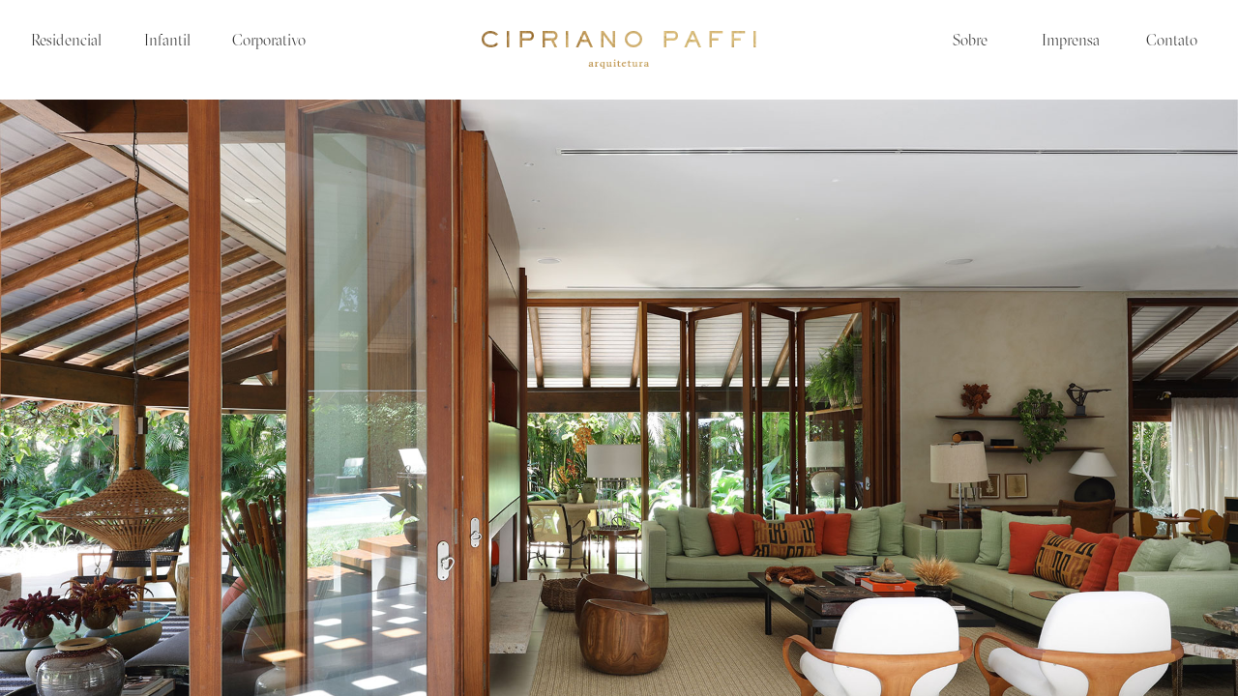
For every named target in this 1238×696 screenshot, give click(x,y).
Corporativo (269, 41)
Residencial (66, 41)
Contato (1171, 41)
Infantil (167, 41)
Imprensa (1071, 41)
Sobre (970, 41)
